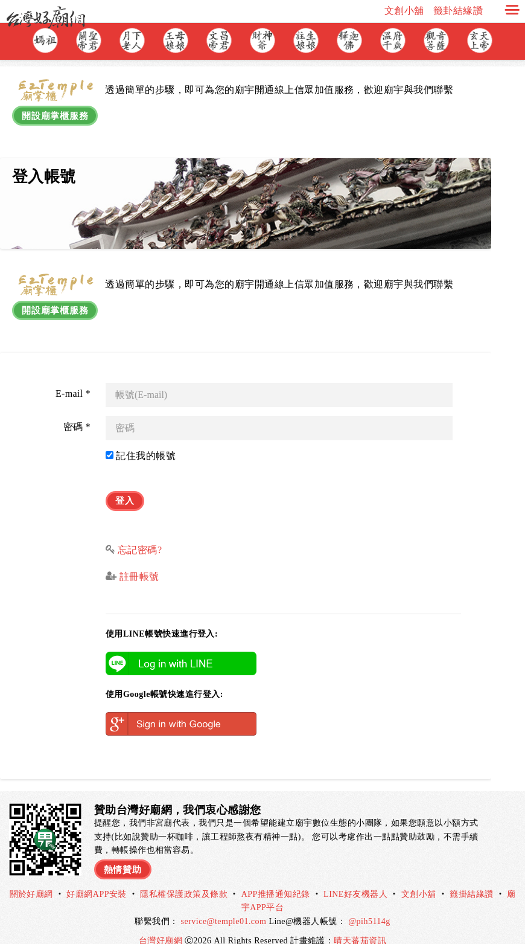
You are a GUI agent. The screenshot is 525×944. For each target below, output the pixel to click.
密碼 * (77, 416)
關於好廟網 (31, 878)
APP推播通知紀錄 (275, 878)
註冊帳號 (137, 561)
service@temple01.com (224, 905)
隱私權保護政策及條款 (184, 878)
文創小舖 (404, 10)
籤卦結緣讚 (458, 10)
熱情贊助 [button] (124, 851)
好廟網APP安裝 (96, 878)
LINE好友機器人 (355, 878)
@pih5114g (369, 905)
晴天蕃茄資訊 (360, 925)
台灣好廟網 (162, 925)
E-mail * (73, 382)
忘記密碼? (140, 533)
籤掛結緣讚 (471, 878)
